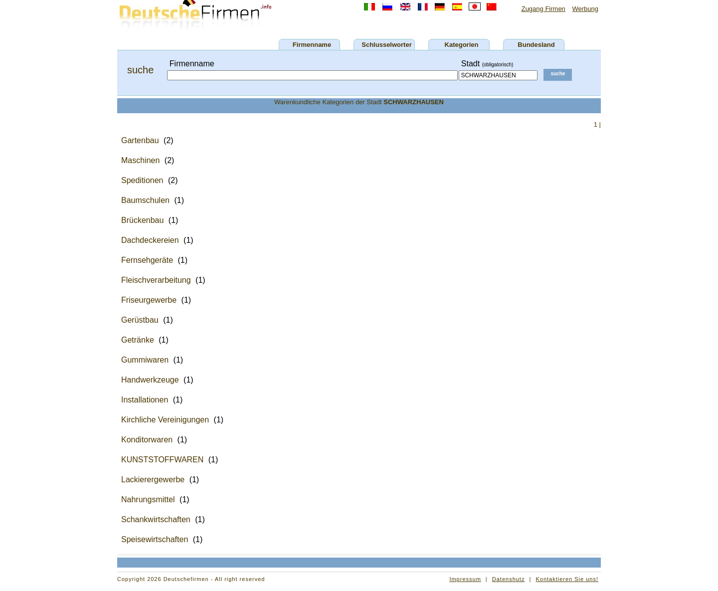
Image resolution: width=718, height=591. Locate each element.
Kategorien (462, 44)
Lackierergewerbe (152, 479)
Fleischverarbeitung (156, 280)
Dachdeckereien (150, 240)
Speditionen (142, 180)
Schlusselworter (386, 44)
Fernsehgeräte (147, 260)
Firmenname (312, 44)
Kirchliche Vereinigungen (165, 419)
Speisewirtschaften (154, 539)
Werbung (585, 8)
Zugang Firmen (543, 8)
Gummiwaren (145, 360)
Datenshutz (508, 579)
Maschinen (140, 160)
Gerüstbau (140, 320)
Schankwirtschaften (155, 519)
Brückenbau (142, 220)
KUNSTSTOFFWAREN (162, 459)
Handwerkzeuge (150, 380)
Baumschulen (145, 200)
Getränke (137, 340)
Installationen (144, 399)
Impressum (465, 579)
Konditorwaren (147, 439)
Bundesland (536, 44)
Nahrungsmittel (148, 499)
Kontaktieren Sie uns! (567, 579)
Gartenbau (140, 140)
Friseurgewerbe (149, 300)
